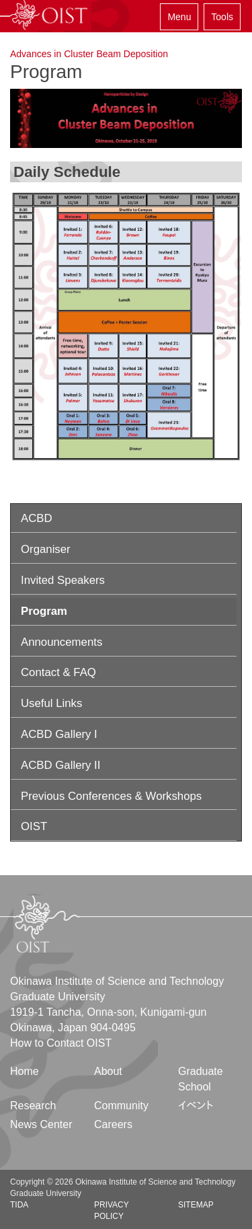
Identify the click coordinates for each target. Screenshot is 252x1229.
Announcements (61, 642)
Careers (113, 1124)
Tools (222, 16)
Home (24, 1071)
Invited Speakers (63, 580)
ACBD (36, 518)
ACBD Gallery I (59, 734)
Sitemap (196, 1204)
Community (121, 1105)
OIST (34, 826)
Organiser (46, 549)
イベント (196, 1105)
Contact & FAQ (58, 672)
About (108, 1071)
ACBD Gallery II (60, 765)
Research (33, 1105)
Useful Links (51, 703)
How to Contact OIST (61, 1043)
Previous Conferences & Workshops (111, 796)
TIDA (19, 1204)
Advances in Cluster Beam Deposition (89, 53)
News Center (41, 1124)
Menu (179, 16)
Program (44, 611)
